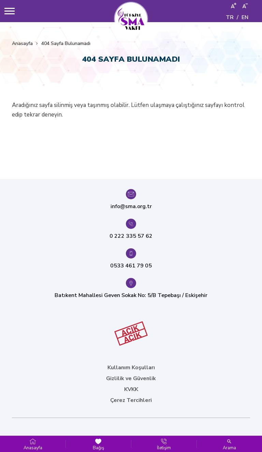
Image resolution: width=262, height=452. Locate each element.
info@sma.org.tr (131, 206)
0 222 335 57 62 (131, 236)
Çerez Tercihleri (131, 400)
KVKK (131, 389)
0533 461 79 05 (131, 265)
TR (230, 17)
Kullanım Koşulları (131, 367)
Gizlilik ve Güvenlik (131, 378)
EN (245, 17)
